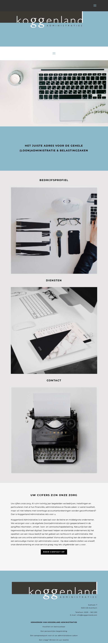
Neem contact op (54, 552)
